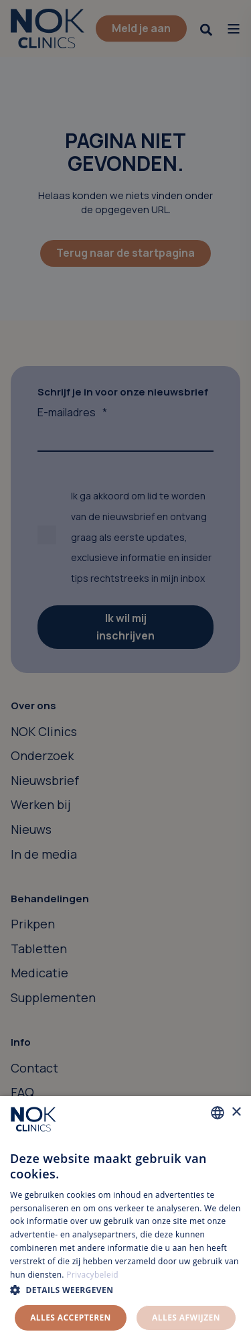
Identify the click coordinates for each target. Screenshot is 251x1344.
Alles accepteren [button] (70, 1317)
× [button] (236, 1112)
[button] (125, 1290)
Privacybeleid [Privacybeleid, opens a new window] (92, 1274)
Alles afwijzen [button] (186, 1317)
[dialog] (125, 1220)
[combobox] (217, 1112)
